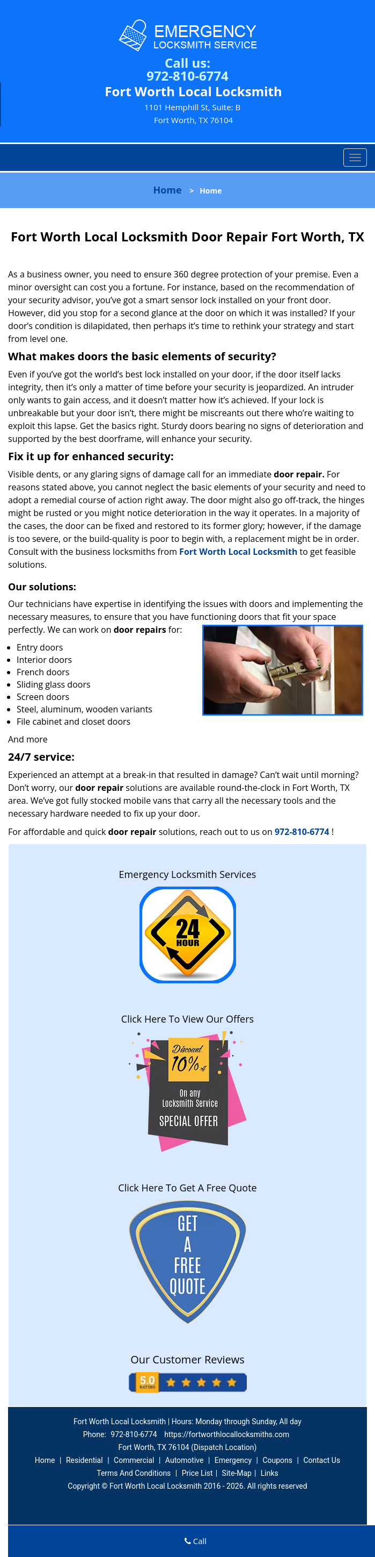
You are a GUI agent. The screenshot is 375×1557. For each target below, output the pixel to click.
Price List (197, 1473)
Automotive (184, 1460)
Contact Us (321, 1460)
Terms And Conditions (134, 1473)
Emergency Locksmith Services (187, 874)
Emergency (233, 1460)
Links (269, 1473)
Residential (84, 1460)
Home (167, 189)
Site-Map (237, 1473)
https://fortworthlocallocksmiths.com (226, 1434)
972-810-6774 (187, 75)
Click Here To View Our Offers (187, 1018)
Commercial (134, 1460)
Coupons (277, 1460)
